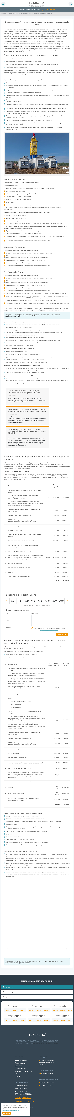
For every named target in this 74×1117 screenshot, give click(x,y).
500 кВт (46, 1010)
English (17, 1076)
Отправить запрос (62, 634)
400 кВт (39, 1010)
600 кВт (31, 1020)
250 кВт (22, 1020)
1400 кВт (62, 1020)
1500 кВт (70, 1020)
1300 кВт (55, 1020)
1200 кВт (70, 1010)
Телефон (8, 627)
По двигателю (8, 997)
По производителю (10, 992)
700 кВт (39, 1020)
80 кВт (14, 1010)
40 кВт (7, 1010)
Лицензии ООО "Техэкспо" (25, 1101)
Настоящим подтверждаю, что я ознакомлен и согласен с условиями (49, 629)
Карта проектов (21, 1060)
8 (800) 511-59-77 (47, 9)
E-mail (7, 620)
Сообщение (35, 613)
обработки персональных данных (49, 630)
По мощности (8, 987)
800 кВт (46, 1020)
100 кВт (22, 1010)
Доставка (18, 1066)
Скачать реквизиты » (23, 1098)
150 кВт (7, 1020)
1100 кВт (62, 1010)
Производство (20, 1063)
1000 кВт (55, 1010)
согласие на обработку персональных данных (45, 1043)
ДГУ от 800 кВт (20, 1069)
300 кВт (31, 1010)
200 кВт (15, 1020)
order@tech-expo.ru (12, 317)
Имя (7, 613)
